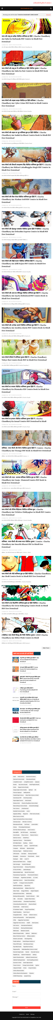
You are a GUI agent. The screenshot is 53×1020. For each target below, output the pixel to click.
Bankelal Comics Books (19, 811)
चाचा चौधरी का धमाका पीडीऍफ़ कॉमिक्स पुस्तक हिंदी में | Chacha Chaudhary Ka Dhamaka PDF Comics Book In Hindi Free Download (25, 389)
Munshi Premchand (29, 872)
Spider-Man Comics (17, 880)
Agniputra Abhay (17, 813)
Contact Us (21, 1014)
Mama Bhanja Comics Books (20, 805)
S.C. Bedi (35, 877)
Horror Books (16, 835)
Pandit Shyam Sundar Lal (28, 941)
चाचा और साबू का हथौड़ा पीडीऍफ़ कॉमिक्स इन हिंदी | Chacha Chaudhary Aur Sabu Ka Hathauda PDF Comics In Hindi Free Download (26, 39)
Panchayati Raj (28, 938)
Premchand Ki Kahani (33, 875)
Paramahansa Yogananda (19, 875)
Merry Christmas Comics (19, 936)
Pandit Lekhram (17, 941)
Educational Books (30, 779)
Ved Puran (26, 824)
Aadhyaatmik (27, 792)
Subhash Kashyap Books (19, 960)
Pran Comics (16, 808)
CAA (38, 896)
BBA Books (29, 893)
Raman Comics (34, 835)
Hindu (14, 787)
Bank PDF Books (33, 845)
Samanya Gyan (16, 821)
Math (21, 859)
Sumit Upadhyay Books (32, 960)
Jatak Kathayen (27, 869)
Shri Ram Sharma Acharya (19, 829)
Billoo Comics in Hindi (18, 816)
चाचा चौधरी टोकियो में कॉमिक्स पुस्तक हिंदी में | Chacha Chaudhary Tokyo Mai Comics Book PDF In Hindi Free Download (24, 358)
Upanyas (37, 782)
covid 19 (27, 859)
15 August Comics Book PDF (26, 883)
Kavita (37, 856)
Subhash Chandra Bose (31, 957)
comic (28, 811)
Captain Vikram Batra (30, 898)
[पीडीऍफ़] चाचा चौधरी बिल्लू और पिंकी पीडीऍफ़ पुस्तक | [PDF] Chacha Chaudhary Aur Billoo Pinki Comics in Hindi (25, 636)
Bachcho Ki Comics (31, 776)
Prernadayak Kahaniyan (24, 827)
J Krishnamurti (25, 808)
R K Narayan (16, 877)
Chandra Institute (17, 901)
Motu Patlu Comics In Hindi (32, 795)
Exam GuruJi (26, 912)
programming (27, 976)
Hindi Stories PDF (17, 797)
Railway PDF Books (17, 845)
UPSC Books (16, 853)
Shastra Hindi (16, 803)
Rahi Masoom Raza (28, 944)
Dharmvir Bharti (32, 904)
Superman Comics (17, 840)
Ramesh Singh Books (18, 952)
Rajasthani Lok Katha (26, 877)
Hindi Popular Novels (34, 784)
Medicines (34, 933)
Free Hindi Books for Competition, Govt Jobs (30, 1017)
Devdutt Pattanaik (26, 864)
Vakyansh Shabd (17, 968)
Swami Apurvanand (27, 962)
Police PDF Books (17, 944)
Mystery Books (30, 848)
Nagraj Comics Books (23, 787)
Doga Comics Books (18, 867)
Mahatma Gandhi (25, 930)
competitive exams (28, 782)
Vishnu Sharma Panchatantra (20, 973)
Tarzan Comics (16, 965)
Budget (29, 861)
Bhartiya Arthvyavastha (18, 896)
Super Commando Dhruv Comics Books (22, 819)
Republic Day (16, 954)
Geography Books (17, 914)
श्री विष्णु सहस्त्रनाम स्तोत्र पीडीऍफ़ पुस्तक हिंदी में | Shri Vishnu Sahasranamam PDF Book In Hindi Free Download (29, 729)
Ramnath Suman (35, 952)
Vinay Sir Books (32, 968)
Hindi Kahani (33, 832)
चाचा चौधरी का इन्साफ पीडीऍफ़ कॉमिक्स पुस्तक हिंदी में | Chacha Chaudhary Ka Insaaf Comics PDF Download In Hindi (24, 420)
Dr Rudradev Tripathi (18, 909)
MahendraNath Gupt (18, 872)
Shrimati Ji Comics (27, 821)
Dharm (31, 843)
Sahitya (34, 954)
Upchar (37, 965)
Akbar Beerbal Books (18, 888)
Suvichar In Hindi (17, 962)
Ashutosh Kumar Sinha (18, 893)
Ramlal (27, 952)
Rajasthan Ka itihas (28, 946)
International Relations (26, 925)
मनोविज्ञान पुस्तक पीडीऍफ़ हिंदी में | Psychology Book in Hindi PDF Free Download (29, 690)
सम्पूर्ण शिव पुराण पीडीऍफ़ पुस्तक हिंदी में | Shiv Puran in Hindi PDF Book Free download (29, 659)
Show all (48, 14)
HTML (14, 920)
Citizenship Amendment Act (20, 904)
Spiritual (31, 790)
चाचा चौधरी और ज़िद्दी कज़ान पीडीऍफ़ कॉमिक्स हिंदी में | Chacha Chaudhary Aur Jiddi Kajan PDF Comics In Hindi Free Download (24, 263)
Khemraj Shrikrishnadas (26, 928)
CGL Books (20, 898)
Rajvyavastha (16, 949)
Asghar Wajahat (34, 890)
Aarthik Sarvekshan (17, 885)
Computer (15, 848)
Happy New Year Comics (19, 922)
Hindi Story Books (27, 797)
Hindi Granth (28, 800)
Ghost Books (31, 856)
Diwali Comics (25, 906)
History (15, 827)
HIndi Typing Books (30, 917)
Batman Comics (17, 837)
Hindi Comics (21, 776)
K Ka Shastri (16, 928)
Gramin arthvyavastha (18, 917)
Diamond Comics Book (18, 779)
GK (35, 790)
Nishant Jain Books (18, 938)
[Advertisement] (26, 757)
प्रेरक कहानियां (16, 832)
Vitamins (31, 973)
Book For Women (30, 896)
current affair (34, 824)
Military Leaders (31, 936)
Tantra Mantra (27, 840)
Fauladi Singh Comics (18, 795)
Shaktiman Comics (27, 851)
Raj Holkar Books (17, 946)
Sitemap (32, 1014)
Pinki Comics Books (34, 813)
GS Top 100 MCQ (17, 869)
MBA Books (16, 930)
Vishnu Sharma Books (18, 970)
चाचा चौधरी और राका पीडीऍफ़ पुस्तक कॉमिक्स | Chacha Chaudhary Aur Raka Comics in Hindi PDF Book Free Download (30, 739)
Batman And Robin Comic (19, 861)
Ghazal (25, 914)
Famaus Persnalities (30, 867)
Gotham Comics (33, 914)
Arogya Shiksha (25, 890)
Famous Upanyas (17, 792)
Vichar (24, 968)
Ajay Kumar (27, 885)
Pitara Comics (25, 835)
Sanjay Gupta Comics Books (20, 790)
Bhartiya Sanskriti (32, 853)
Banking (25, 843)
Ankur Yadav (16, 890)
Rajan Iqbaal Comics (18, 800)
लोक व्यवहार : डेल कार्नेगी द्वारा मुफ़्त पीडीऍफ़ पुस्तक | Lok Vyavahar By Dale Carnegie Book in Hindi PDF (30, 710)
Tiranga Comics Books (28, 965)
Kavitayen (15, 859)
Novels (15, 784)
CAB (14, 898)
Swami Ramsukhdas (29, 880)
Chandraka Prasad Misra (29, 901)
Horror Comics (31, 829)
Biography (15, 856)
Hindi (14, 776)
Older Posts (46, 648)
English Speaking (17, 912)
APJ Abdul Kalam (17, 843)
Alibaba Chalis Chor (29, 888)
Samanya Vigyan (17, 851)
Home (27, 1014)
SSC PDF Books (24, 832)
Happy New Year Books (23, 920)
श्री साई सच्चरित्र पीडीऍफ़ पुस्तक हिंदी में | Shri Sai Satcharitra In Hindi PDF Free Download (30, 720)
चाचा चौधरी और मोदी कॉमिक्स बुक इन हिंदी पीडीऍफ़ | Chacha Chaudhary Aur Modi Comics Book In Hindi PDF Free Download (26, 575)
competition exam (17, 782)
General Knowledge (33, 805)
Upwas (26, 845)
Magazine (25, 813)
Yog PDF (15, 883)
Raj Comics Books (23, 784)
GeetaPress (26, 837)
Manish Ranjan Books (18, 933)
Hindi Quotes (35, 922)
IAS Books (22, 848)
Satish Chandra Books (18, 957)
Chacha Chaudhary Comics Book (29, 803)
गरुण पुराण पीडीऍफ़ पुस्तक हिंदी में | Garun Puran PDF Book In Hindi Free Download (29, 669)
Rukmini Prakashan (26, 954)
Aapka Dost (5, 44)
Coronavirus (23, 856)
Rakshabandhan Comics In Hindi (29, 949)
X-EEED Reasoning (17, 976)
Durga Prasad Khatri (29, 909)
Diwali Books (16, 906)
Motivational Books (17, 824)
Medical (28, 933)
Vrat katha (23, 853)
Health (28, 922)
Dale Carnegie (16, 864)
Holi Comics (16, 925)
